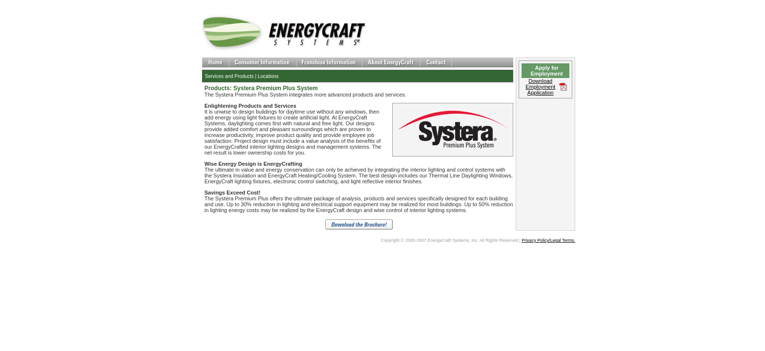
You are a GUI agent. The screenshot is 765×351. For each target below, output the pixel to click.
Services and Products (229, 76)
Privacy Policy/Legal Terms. (548, 240)
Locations (268, 76)
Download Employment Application (540, 87)
